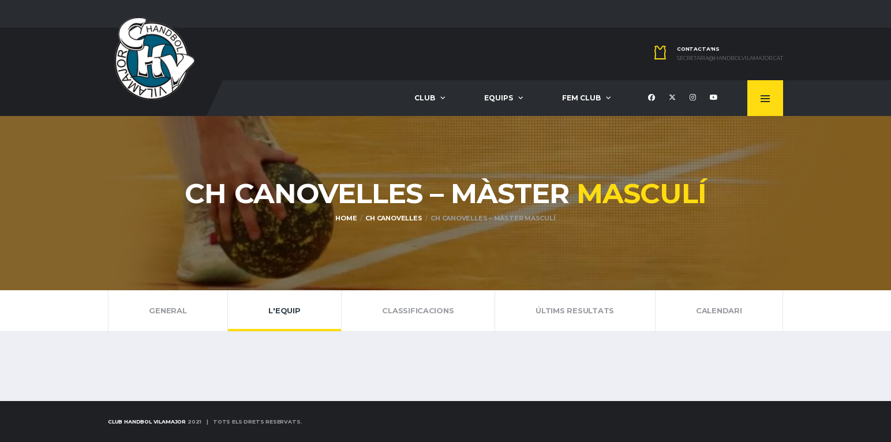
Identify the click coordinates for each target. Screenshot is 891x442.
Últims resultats (575, 310)
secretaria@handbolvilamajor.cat (730, 58)
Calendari (719, 310)
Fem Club (581, 97)
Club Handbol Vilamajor (147, 421)
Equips (498, 97)
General (167, 310)
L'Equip (284, 310)
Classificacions (418, 310)
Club (424, 97)
